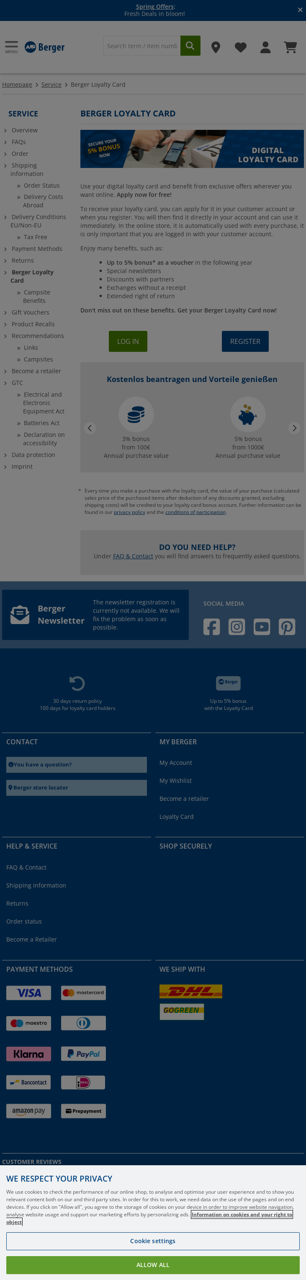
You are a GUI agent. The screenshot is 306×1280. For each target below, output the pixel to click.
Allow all (153, 1265)
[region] (153, 1222)
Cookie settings (152, 1241)
